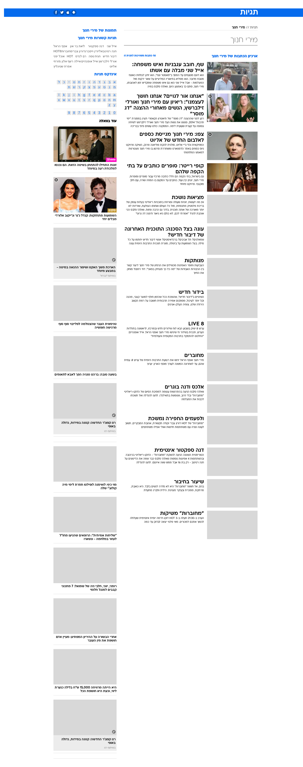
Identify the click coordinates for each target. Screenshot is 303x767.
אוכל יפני (55, 56)
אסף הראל (56, 46)
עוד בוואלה (104, 121)
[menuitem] (223, 4)
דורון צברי (74, 51)
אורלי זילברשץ (103, 61)
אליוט (109, 66)
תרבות (198, 4)
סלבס (185, 4)
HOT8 (53, 51)
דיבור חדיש (106, 56)
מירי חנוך (234, 27)
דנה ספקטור (92, 46)
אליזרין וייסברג (90, 51)
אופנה (103, 4)
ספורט (211, 4)
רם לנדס (76, 56)
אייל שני (108, 46)
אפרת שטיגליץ (58, 66)
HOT (66, 56)
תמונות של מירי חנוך (95, 30)
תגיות (250, 27)
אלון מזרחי (56, 61)
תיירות (134, 4)
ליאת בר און (73, 46)
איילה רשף (70, 61)
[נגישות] (5, 4)
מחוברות (62, 51)
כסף (173, 4)
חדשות (226, 4)
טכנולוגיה (119, 4)
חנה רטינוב (106, 51)
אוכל (162, 4)
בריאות (149, 4)
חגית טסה (91, 56)
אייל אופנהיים (85, 61)
